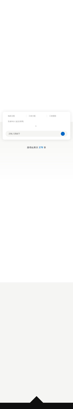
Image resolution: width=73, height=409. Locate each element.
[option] (36, 331)
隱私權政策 (31, 384)
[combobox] (16, 120)
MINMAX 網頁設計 (42, 402)
